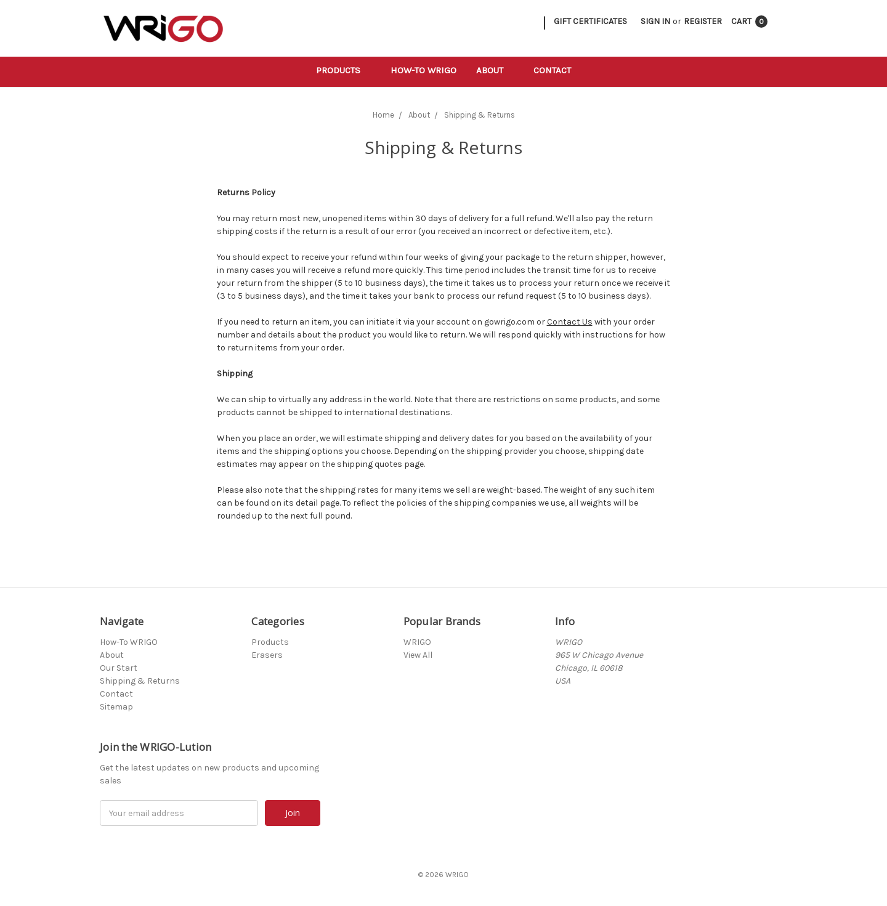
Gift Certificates (590, 21)
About (495, 70)
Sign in (655, 21)
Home (383, 114)
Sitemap (116, 707)
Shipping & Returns (479, 114)
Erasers (267, 655)
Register (703, 21)
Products (343, 70)
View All (417, 655)
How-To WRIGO (423, 70)
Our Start (118, 668)
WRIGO (417, 642)
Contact (552, 70)
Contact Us (570, 322)
